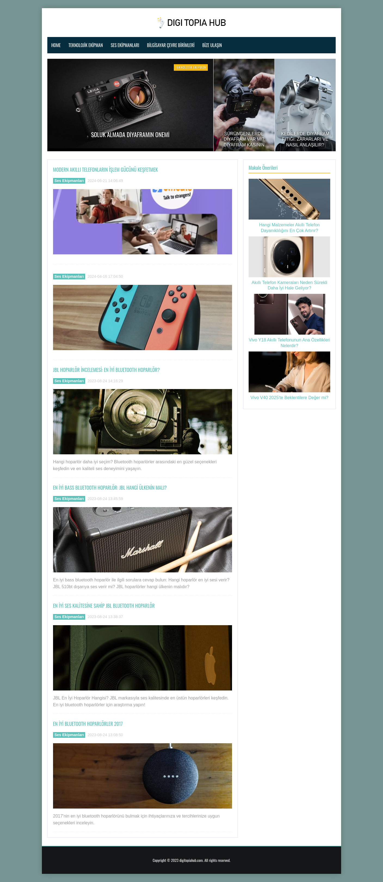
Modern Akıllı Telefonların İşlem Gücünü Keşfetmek (105, 169)
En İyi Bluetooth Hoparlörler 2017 (88, 723)
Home (56, 45)
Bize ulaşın (212, 45)
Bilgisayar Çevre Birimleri (170, 45)
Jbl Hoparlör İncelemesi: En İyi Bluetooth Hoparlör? (106, 369)
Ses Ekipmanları (125, 45)
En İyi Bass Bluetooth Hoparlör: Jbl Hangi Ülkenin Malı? (110, 487)
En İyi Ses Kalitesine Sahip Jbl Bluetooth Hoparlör (104, 605)
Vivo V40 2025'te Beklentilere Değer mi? (289, 397)
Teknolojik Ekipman (86, 45)
